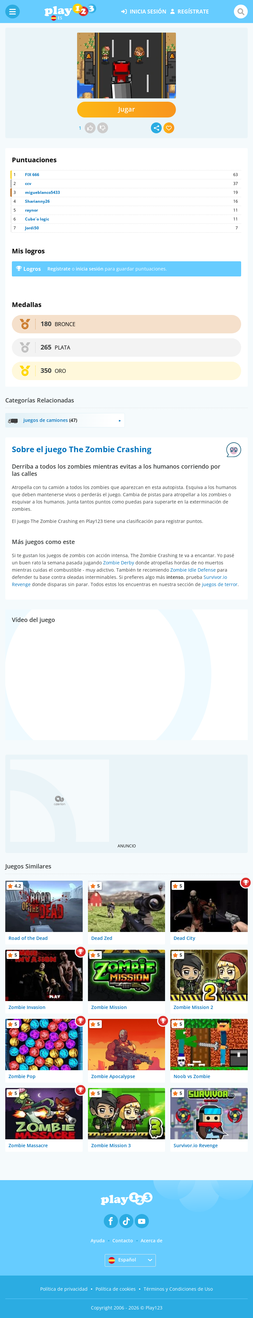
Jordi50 (32, 228)
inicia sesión (143, 11)
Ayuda (98, 1240)
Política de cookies (116, 1289)
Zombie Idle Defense (193, 570)
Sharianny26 (37, 201)
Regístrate (58, 269)
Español (122, 1260)
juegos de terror (220, 584)
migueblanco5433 (42, 192)
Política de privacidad (64, 1289)
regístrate (189, 11)
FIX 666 (32, 174)
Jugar (126, 109)
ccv (28, 183)
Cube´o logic (37, 219)
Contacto (122, 1240)
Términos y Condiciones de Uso (178, 1289)
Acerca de (151, 1240)
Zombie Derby (118, 562)
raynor (31, 210)
